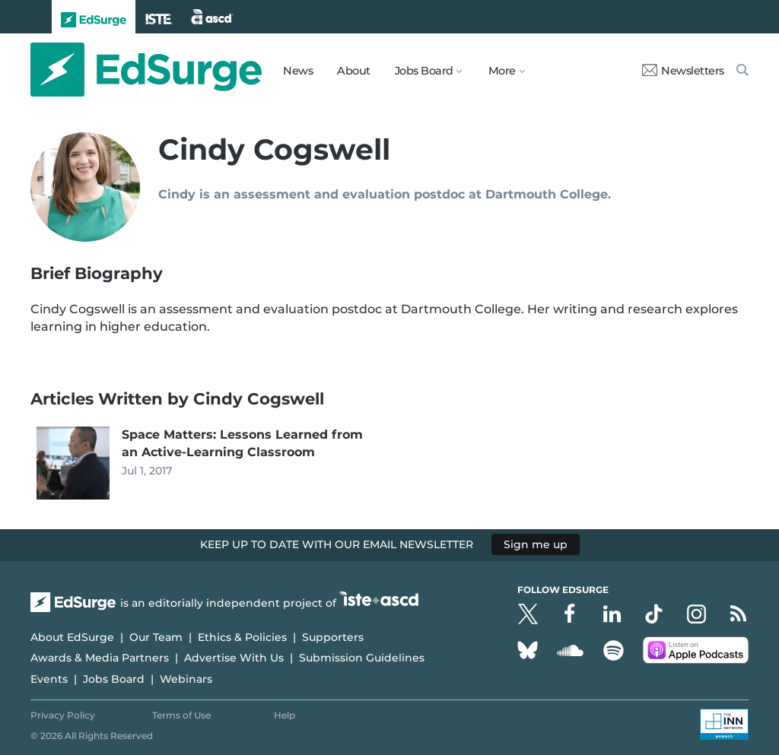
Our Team (156, 637)
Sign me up (536, 544)
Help (284, 715)
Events (49, 679)
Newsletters (683, 71)
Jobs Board (114, 679)
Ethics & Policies (242, 637)
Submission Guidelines (361, 658)
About (353, 71)
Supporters (333, 637)
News (298, 71)
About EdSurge (72, 637)
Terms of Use (181, 715)
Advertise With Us (234, 658)
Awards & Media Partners (99, 658)
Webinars (186, 679)
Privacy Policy (62, 715)
